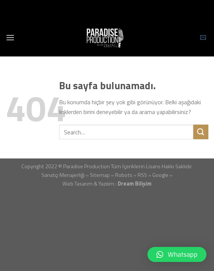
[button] (176, 254)
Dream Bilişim (135, 184)
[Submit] (200, 132)
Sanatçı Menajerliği (63, 175)
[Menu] (10, 37)
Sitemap (100, 175)
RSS (142, 175)
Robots (123, 175)
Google (160, 175)
